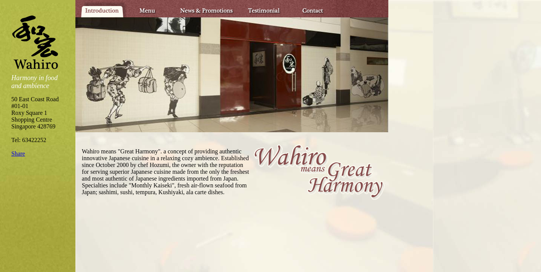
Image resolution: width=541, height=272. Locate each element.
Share (18, 153)
